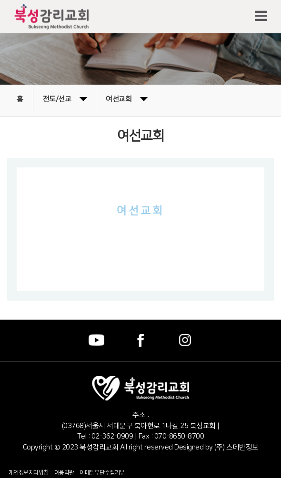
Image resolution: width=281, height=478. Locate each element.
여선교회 (127, 98)
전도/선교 (65, 98)
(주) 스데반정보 (236, 447)
